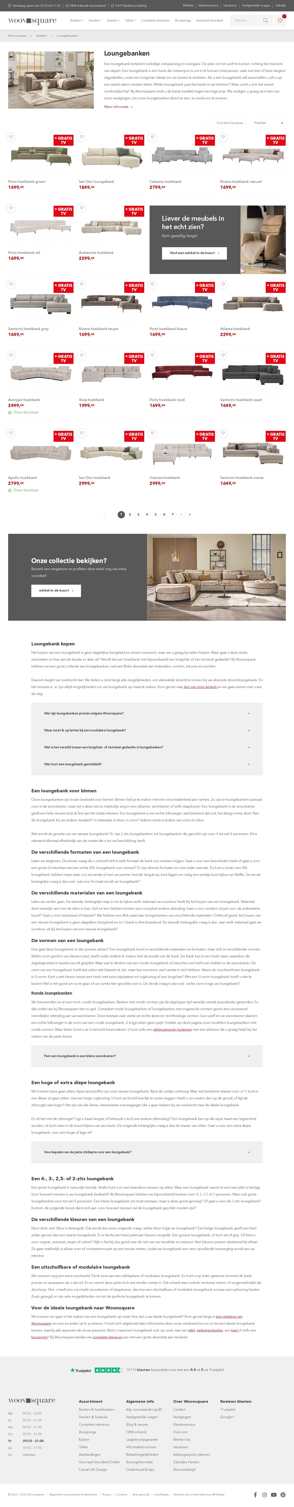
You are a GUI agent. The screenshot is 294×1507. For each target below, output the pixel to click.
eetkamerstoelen (210, 1330)
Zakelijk (281, 5)
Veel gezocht (140, 1494)
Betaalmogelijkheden (142, 1455)
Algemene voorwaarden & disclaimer (74, 1494)
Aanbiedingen (89, 1455)
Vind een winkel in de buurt (192, 253)
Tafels (83, 1447)
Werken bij (181, 1440)
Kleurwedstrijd (184, 1470)
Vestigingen (182, 1417)
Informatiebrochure (141, 1447)
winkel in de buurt (54, 590)
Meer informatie (116, 107)
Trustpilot (227, 1410)
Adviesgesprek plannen (191, 1455)
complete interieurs (107, 1337)
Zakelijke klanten (186, 1462)
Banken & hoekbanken (96, 1410)
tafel (191, 1330)
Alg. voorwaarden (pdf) (144, 1410)
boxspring (39, 1337)
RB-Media (218, 1494)
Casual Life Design (93, 1470)
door (188, 1494)
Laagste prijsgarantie (142, 1440)
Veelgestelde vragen (256, 5)
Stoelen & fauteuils (93, 1417)
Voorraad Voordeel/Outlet (99, 1462)
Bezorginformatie (139, 1462)
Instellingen (161, 1494)
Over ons (180, 1432)
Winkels (188, 5)
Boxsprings (183, 20)
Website (179, 1494)
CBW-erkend (136, 1432)
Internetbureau (202, 1494)
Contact (179, 1410)
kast (234, 1330)
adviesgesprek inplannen (172, 1030)
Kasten (84, 1440)
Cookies (122, 1494)
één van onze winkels (200, 687)
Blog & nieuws (137, 1425)
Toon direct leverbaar (230, 123)
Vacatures (230, 5)
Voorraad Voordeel (209, 20)
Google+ (227, 1417)
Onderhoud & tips (140, 1470)
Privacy (106, 1494)
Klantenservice (208, 5)
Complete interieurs (155, 20)
